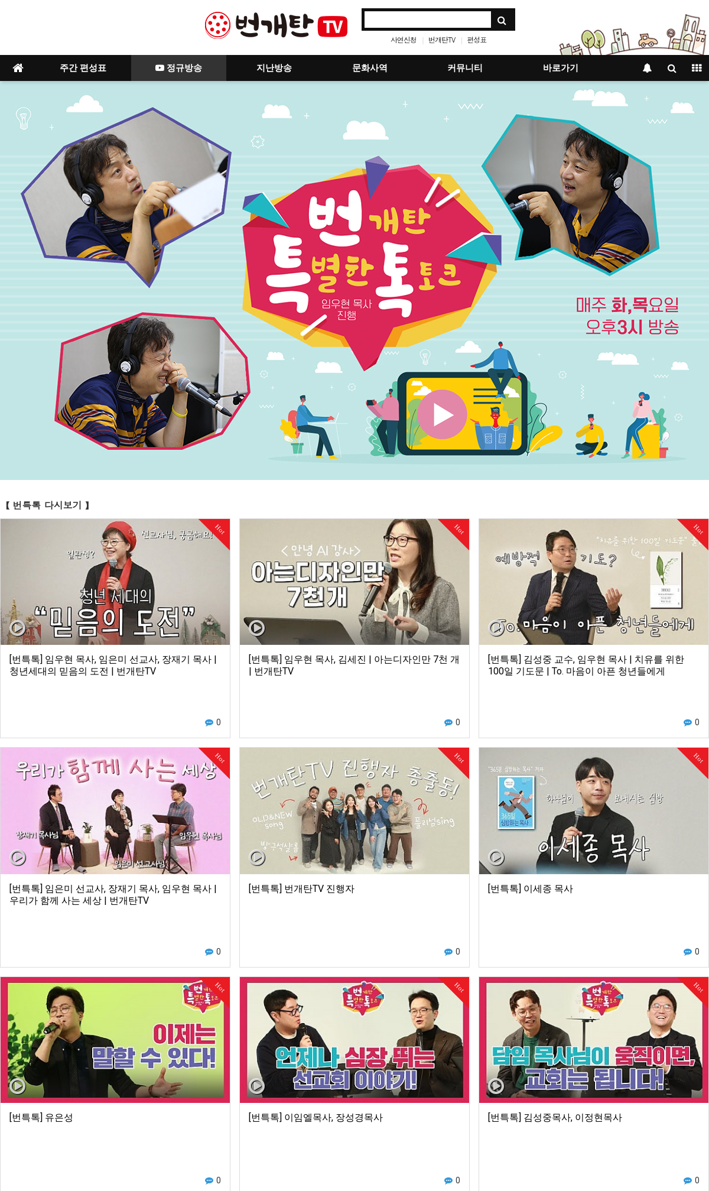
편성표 (476, 39)
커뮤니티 (465, 68)
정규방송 (178, 68)
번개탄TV (441, 39)
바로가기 (560, 68)
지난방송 (274, 68)
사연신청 (404, 39)
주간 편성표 (83, 68)
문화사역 (370, 68)
